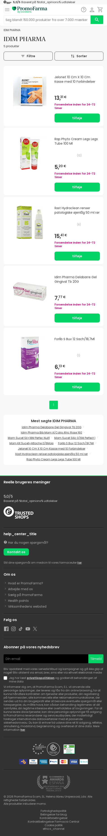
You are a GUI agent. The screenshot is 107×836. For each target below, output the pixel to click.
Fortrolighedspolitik (53, 811)
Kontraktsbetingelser (54, 818)
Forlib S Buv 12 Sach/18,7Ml (76, 443)
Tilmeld (96, 659)
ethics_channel (53, 829)
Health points (18, 600)
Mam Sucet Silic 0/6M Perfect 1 (74, 438)
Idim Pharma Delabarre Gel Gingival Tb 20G (51, 427)
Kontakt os (16, 552)
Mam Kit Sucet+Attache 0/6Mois (31, 443)
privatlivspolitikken (41, 678)
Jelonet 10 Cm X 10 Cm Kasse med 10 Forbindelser (51, 449)
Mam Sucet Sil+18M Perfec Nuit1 (29, 438)
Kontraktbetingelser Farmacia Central (53, 821)
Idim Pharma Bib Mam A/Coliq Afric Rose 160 (51, 432)
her (79, 562)
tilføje (77, 118)
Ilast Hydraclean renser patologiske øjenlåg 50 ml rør (51, 454)
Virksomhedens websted (27, 606)
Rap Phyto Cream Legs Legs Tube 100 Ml (53, 459)
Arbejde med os (20, 589)
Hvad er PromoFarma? (25, 583)
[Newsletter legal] (6, 679)
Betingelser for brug (53, 814)
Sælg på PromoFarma (25, 595)
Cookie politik (54, 825)
